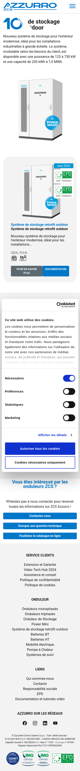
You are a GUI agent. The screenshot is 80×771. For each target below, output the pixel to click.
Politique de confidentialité (40, 580)
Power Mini (40, 624)
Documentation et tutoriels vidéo (40, 699)
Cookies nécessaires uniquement (40, 462)
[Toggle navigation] (72, 7)
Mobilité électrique (40, 645)
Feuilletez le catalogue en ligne (40, 536)
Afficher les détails (52, 435)
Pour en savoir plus (26, 271)
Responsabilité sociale (40, 689)
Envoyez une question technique (40, 526)
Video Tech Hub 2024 (40, 570)
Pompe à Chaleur (40, 650)
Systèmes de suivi (40, 655)
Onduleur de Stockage (40, 619)
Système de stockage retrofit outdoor (40, 629)
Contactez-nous (40, 516)
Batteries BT (40, 634)
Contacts (40, 684)
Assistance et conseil (40, 575)
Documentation (55, 269)
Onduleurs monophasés (40, 609)
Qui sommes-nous (40, 679)
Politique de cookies (40, 585)
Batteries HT (40, 639)
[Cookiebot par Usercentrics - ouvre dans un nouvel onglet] (57, 305)
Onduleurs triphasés (40, 614)
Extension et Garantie (40, 565)
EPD (40, 694)
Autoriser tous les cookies (40, 448)
